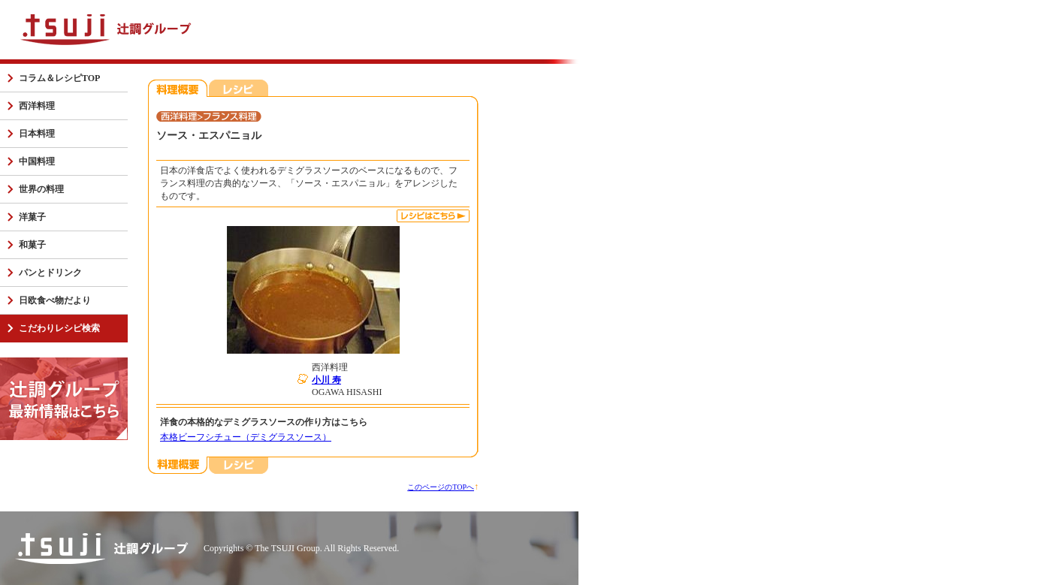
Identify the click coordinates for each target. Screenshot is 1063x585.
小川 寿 (326, 380)
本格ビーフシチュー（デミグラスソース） (245, 437)
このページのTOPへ (440, 487)
